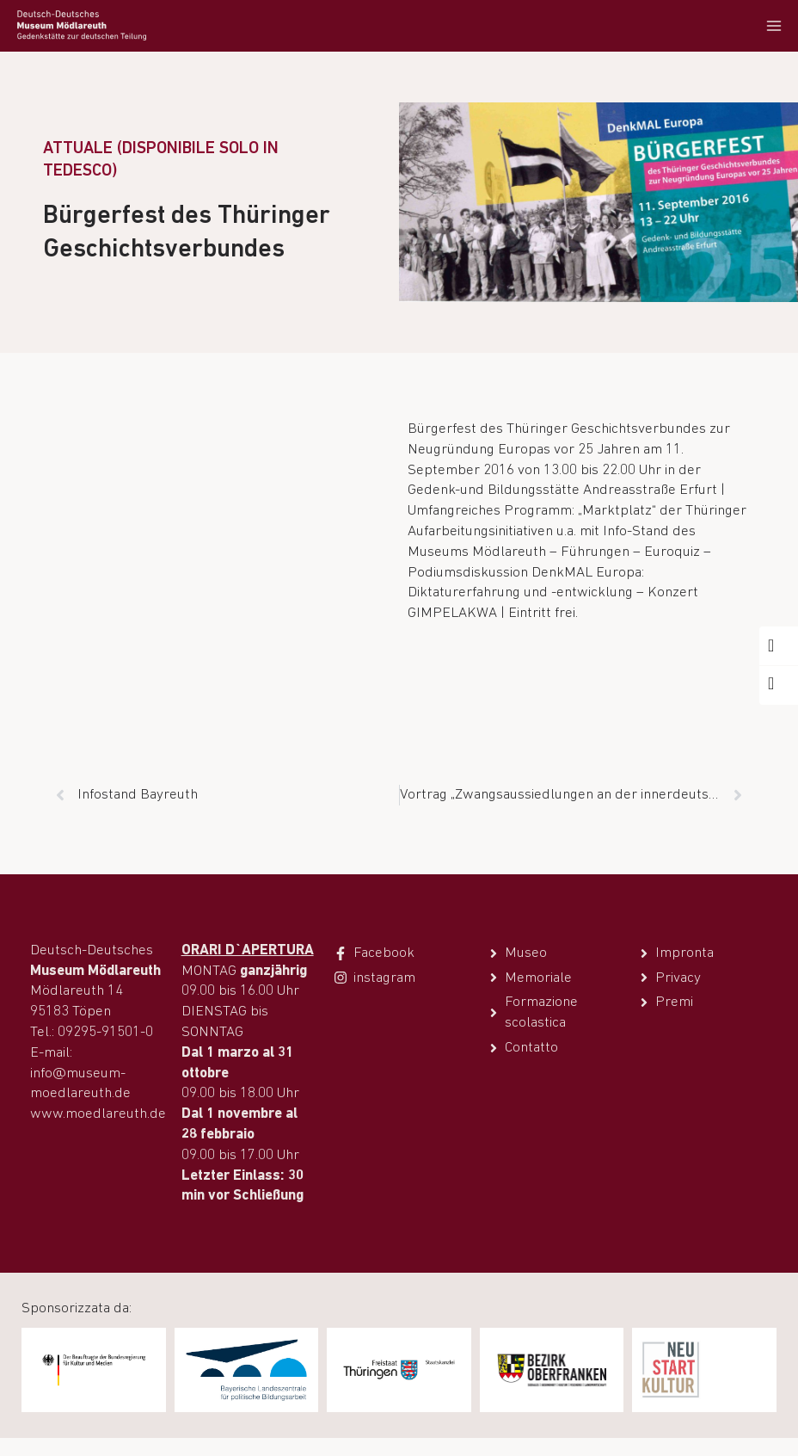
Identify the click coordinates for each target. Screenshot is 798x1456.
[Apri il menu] (773, 25)
